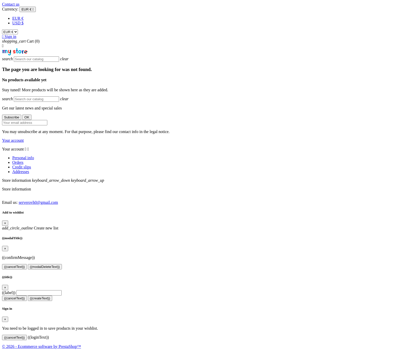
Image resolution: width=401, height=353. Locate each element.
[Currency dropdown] (27, 9)
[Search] (36, 59)
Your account (13, 140)
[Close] (5, 223)
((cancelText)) (14, 267)
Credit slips (21, 167)
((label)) (8, 292)
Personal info (23, 158)
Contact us (10, 4)
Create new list (30, 228)
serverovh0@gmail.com (38, 202)
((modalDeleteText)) (45, 267)
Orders (18, 162)
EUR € (18, 18)
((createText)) (40, 298)
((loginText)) (38, 337)
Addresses (20, 171)
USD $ (18, 23)
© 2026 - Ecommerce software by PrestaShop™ (41, 346)
